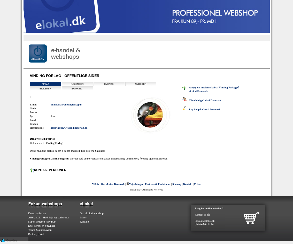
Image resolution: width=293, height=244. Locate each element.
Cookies (9, 240)
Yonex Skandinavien (40, 229)
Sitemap (176, 184)
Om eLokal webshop (92, 213)
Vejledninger (135, 184)
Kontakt (187, 184)
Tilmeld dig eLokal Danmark (201, 100)
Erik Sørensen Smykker (41, 225)
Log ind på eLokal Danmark (201, 109)
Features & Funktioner (158, 184)
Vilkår (95, 184)
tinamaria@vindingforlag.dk (66, 104)
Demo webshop (37, 213)
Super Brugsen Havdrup (42, 221)
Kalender (77, 84)
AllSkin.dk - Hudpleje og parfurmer (48, 217)
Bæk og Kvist (36, 233)
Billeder (45, 88)
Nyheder (140, 84)
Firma (45, 84)
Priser (197, 184)
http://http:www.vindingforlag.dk (69, 127)
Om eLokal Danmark (113, 184)
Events (108, 84)
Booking (77, 88)
